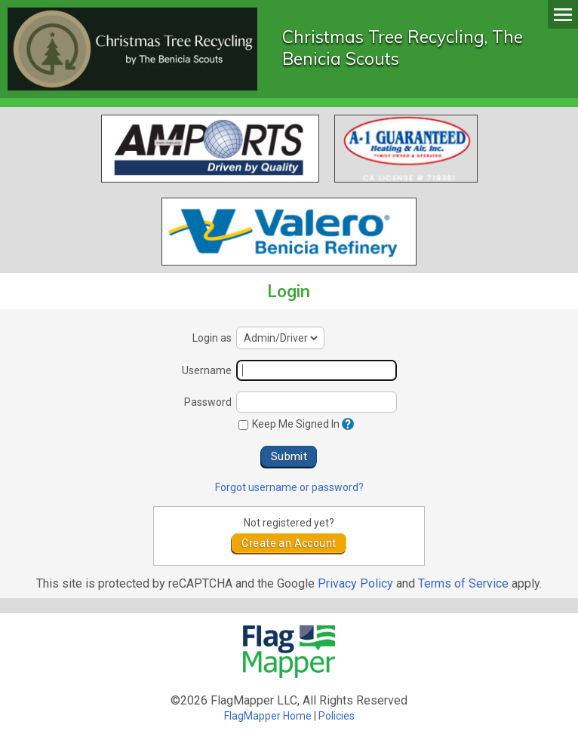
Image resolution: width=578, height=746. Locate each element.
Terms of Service (463, 583)
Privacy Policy (355, 583)
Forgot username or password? (289, 487)
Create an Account (288, 543)
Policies (336, 716)
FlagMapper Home (268, 716)
